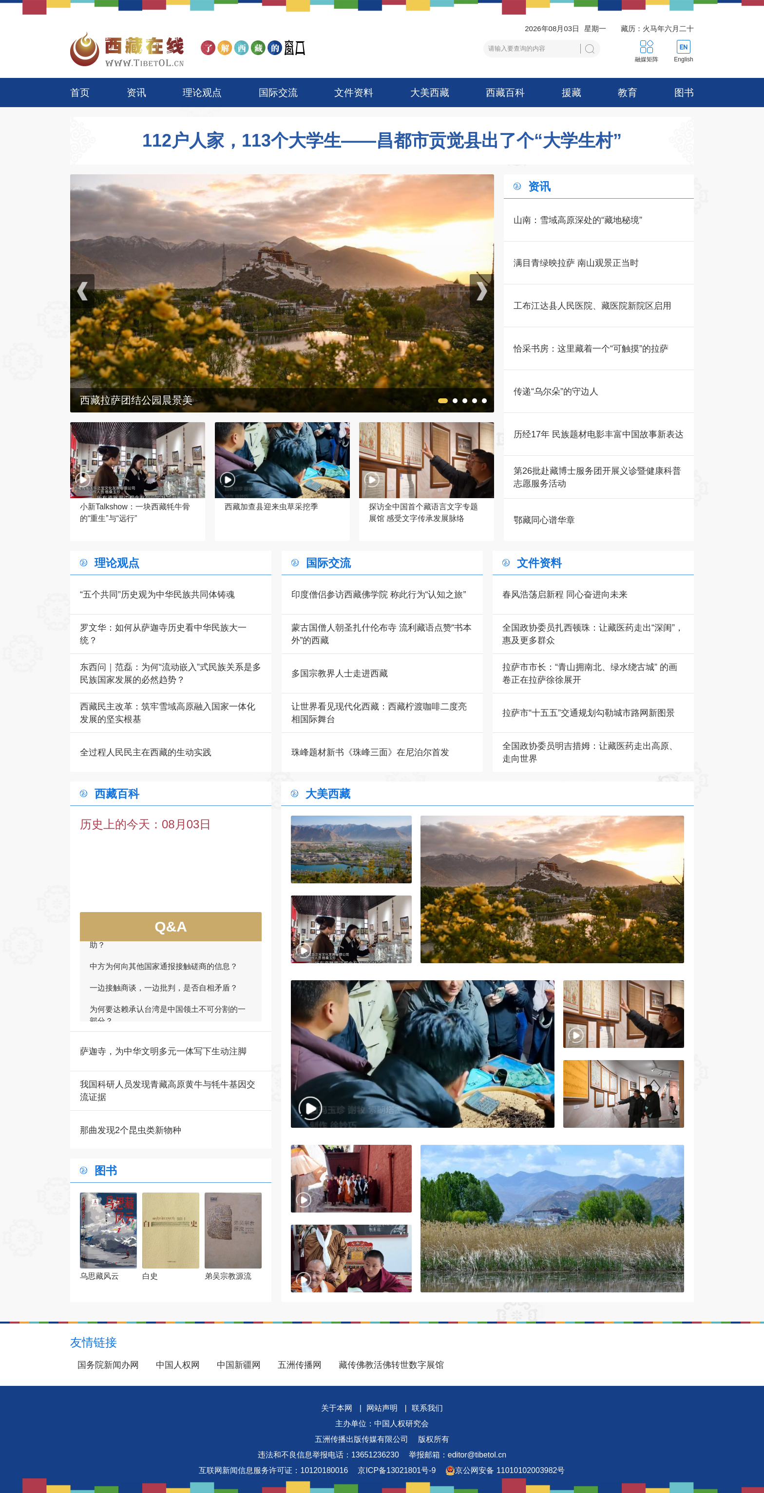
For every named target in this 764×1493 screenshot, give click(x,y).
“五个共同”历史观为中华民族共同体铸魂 (157, 594)
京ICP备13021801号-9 (397, 1470)
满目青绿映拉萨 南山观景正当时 (576, 263)
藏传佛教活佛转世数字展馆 (391, 1365)
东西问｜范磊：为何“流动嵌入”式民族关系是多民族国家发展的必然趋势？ (170, 673)
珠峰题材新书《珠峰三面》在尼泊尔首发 (370, 752)
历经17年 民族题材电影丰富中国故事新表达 (599, 434)
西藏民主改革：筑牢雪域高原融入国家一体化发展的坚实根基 (167, 713)
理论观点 (202, 92)
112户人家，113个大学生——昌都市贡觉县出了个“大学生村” (382, 140)
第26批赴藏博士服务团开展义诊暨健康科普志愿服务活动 (597, 477)
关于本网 (336, 1408)
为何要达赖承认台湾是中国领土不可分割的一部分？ (168, 1018)
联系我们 (427, 1408)
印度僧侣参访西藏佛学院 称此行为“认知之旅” (378, 594)
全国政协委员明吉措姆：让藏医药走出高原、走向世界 (590, 752)
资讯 (136, 92)
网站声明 (382, 1408)
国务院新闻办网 (108, 1365)
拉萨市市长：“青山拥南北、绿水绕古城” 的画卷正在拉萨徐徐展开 (589, 673)
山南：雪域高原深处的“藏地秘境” (578, 220)
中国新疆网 (239, 1365)
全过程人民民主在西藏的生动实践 (145, 752)
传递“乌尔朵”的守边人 (556, 391)
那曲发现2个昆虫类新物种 (130, 1130)
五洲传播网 (300, 1365)
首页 (80, 92)
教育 (627, 92)
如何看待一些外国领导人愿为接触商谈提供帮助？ (168, 942)
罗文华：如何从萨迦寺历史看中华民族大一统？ (163, 634)
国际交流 (278, 92)
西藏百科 (505, 92)
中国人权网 (178, 1365)
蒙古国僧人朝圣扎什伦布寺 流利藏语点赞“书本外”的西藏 (381, 634)
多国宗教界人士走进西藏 (339, 673)
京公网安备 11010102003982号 (505, 1470)
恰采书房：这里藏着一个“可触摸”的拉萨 (591, 349)
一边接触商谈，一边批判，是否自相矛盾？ (164, 991)
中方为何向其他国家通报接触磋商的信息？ (164, 970)
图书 (684, 92)
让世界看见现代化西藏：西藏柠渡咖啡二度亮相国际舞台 (379, 713)
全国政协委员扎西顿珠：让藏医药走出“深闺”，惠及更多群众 (593, 634)
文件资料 (353, 92)
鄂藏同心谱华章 (544, 520)
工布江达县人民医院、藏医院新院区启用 (592, 306)
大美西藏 (429, 92)
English (683, 59)
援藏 (571, 92)
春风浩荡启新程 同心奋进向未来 (565, 594)
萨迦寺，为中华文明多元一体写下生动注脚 (163, 1051)
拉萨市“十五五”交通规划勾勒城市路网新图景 (588, 713)
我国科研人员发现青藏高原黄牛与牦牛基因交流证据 (167, 1091)
